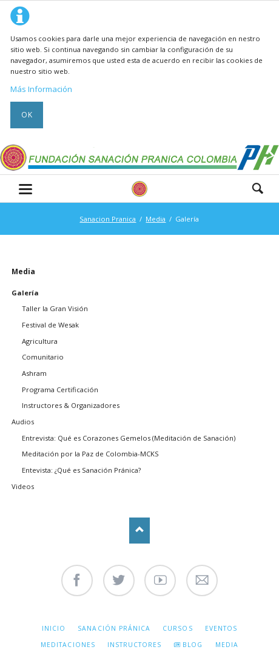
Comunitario (43, 356)
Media (156, 218)
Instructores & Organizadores (70, 405)
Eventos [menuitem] (221, 628)
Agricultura (40, 341)
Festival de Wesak (50, 324)
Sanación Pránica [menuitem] (114, 628)
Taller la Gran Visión (55, 308)
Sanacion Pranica (107, 218)
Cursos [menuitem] (177, 628)
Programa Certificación (60, 389)
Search (258, 188)
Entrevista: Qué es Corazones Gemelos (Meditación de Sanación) (128, 437)
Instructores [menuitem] (134, 644)
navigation (25, 189)
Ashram (34, 373)
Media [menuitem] (226, 644)
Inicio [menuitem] (54, 628)
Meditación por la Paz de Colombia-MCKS (90, 453)
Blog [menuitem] (193, 644)
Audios (23, 421)
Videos (23, 486)
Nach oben (139, 531)
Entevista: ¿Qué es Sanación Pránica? (81, 470)
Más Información (41, 89)
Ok (27, 115)
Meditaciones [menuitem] (68, 644)
